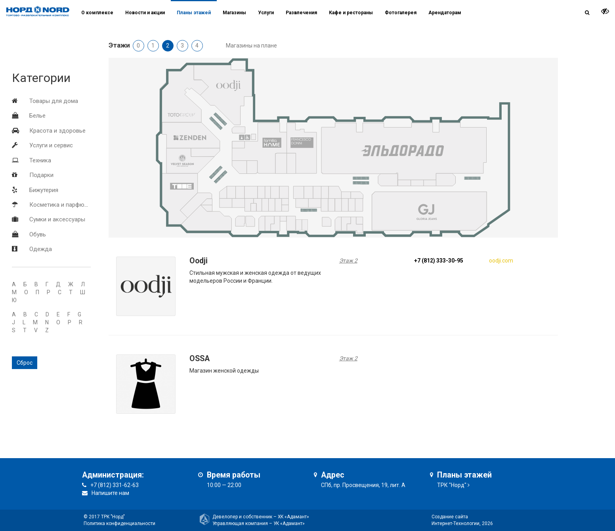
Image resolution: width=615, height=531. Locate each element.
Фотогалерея (400, 12)
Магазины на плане (251, 45)
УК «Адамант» (289, 523)
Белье (37, 115)
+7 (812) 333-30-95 (438, 260)
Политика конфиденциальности (119, 523)
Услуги (266, 12)
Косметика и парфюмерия (65, 204)
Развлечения (301, 12)
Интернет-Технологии (455, 523)
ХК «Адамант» (293, 517)
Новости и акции (145, 12)
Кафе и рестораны (351, 12)
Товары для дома (53, 101)
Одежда (40, 249)
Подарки (41, 175)
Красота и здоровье (57, 130)
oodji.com (501, 260)
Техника (40, 160)
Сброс (24, 363)
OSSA (199, 358)
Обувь (37, 234)
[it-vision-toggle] (605, 11)
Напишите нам (110, 493)
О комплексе (97, 12)
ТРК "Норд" (451, 485)
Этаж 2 (348, 260)
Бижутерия (43, 190)
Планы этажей (194, 12)
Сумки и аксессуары (57, 219)
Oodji (198, 260)
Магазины (234, 12)
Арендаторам (444, 12)
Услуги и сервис (51, 145)
